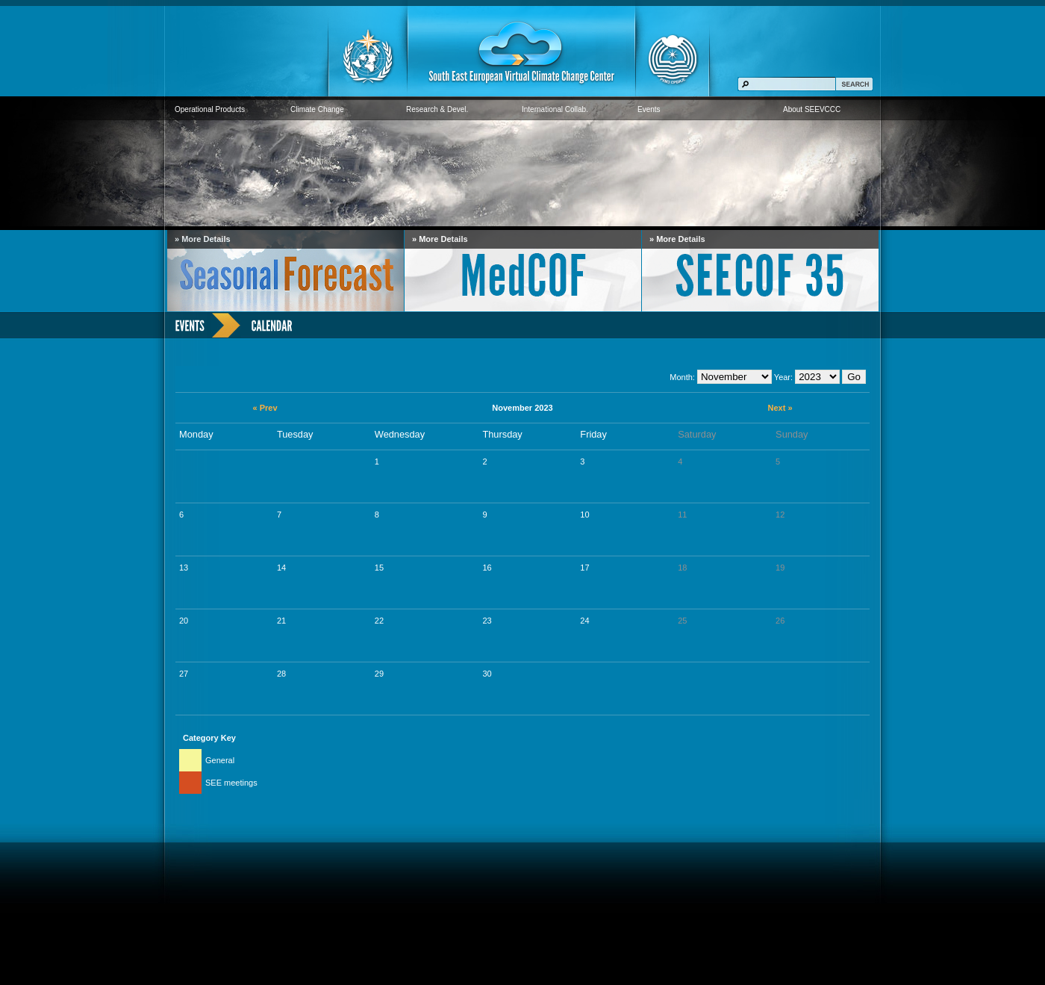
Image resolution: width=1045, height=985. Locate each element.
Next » (779, 407)
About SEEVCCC (811, 109)
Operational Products (210, 109)
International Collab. (555, 109)
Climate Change (317, 109)
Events (649, 109)
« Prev (264, 407)
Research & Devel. (437, 109)
